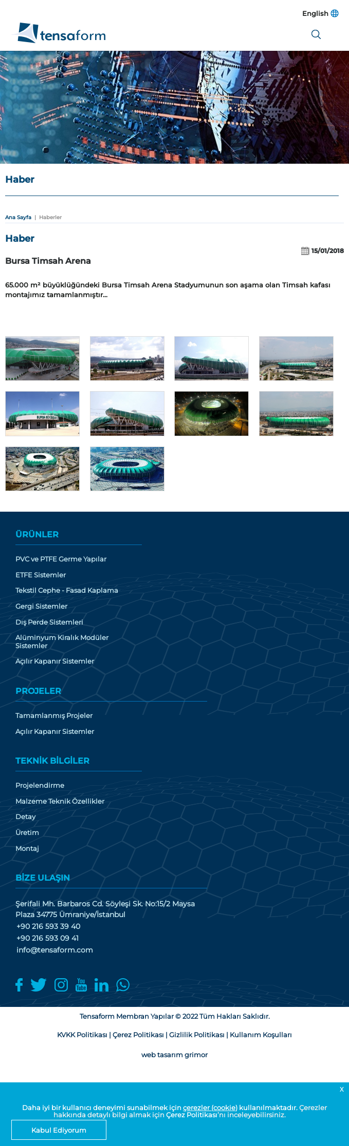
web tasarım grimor (174, 1055)
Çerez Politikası (191, 1115)
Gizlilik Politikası (197, 1035)
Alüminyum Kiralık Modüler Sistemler (61, 642)
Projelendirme (39, 785)
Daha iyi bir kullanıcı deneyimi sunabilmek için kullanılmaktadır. (160, 1107)
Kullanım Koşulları (261, 1035)
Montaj (27, 848)
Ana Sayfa (18, 217)
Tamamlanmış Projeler (54, 716)
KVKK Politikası (82, 1035)
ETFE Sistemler (40, 575)
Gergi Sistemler (41, 606)
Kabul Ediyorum (58, 1130)
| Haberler (46, 217)
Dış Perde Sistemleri (49, 622)
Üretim (27, 833)
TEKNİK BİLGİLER (52, 761)
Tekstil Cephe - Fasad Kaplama (66, 590)
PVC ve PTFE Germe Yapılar (60, 559)
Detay (25, 817)
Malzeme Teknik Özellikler (59, 801)
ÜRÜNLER (37, 534)
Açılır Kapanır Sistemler (54, 661)
